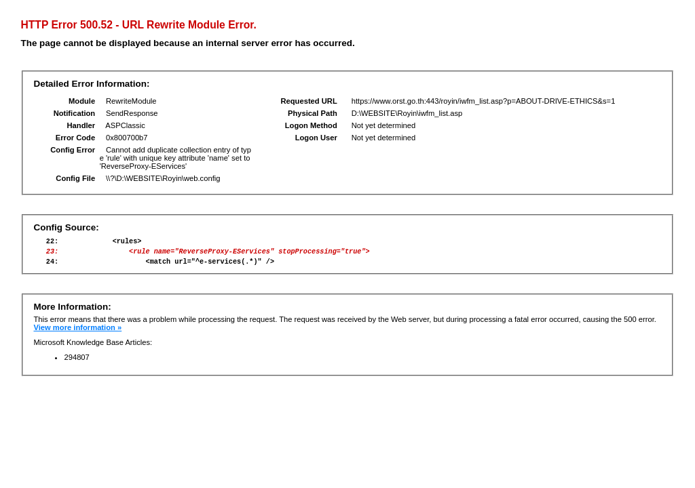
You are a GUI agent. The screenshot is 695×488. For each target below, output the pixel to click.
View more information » (77, 333)
